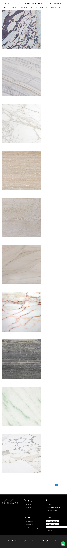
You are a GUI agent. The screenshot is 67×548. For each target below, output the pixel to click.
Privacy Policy (47, 540)
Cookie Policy (55, 540)
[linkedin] (8, 3)
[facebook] (3, 3)
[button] (63, 543)
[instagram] (5, 3)
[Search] (51, 3)
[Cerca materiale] (57, 3)
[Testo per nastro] (33, 3)
